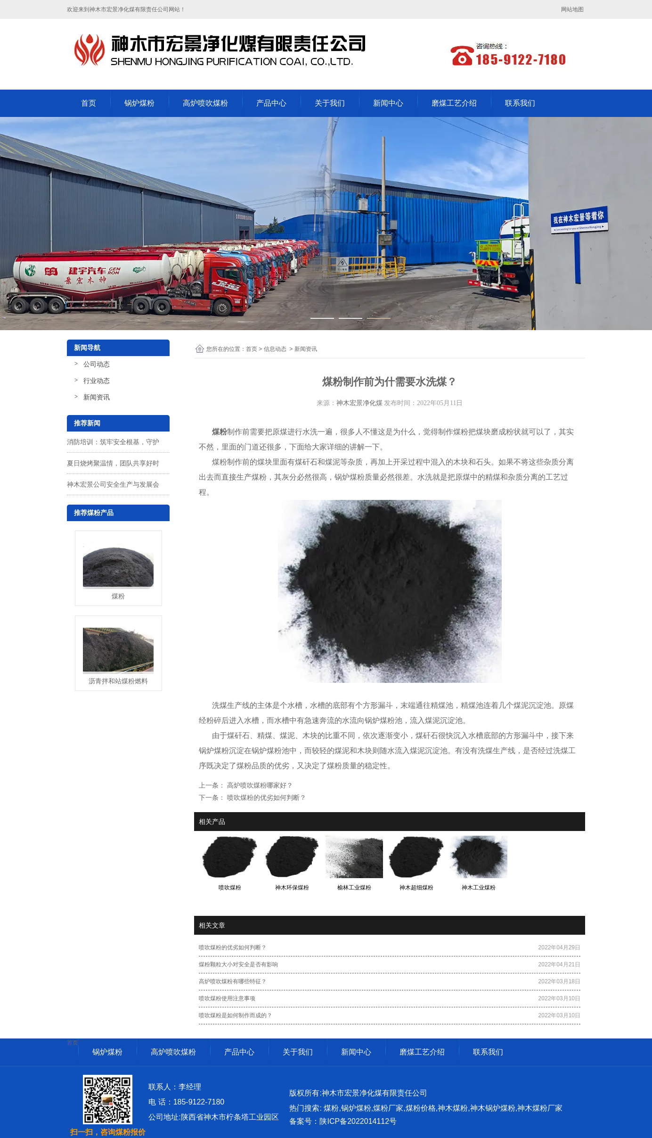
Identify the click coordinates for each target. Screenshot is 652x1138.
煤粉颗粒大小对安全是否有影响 (238, 964)
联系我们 (520, 103)
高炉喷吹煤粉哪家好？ (259, 785)
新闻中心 (388, 103)
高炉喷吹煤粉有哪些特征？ (233, 981)
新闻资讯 (96, 397)
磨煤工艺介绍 (454, 103)
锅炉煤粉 (139, 103)
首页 (88, 103)
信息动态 (275, 349)
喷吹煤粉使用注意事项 (227, 998)
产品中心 (271, 103)
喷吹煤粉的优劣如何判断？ (265, 797)
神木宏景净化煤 (359, 403)
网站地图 (573, 9)
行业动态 (96, 380)
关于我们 (330, 103)
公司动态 (96, 364)
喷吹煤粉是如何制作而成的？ (235, 1015)
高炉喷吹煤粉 (205, 103)
